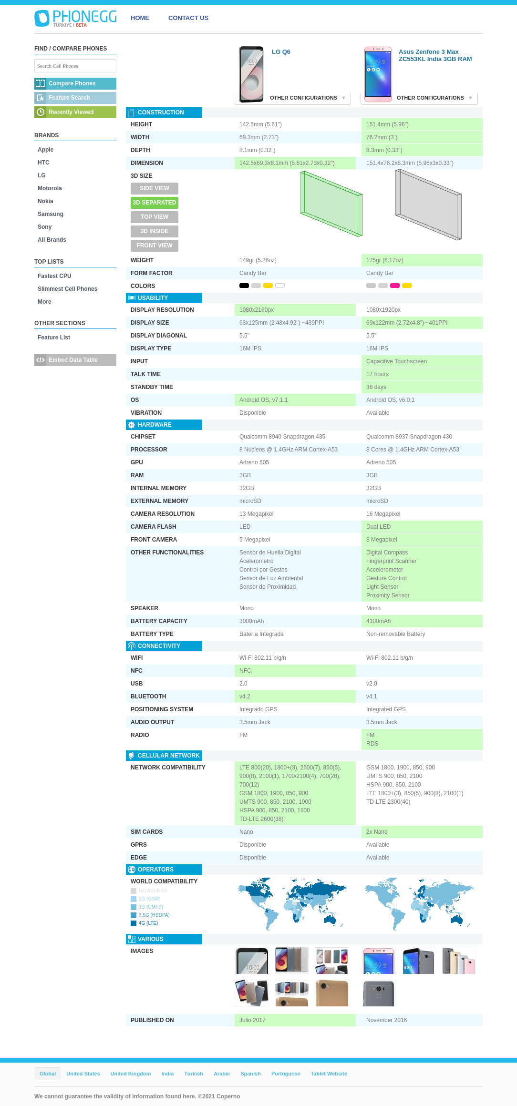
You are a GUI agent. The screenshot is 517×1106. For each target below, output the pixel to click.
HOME (140, 17)
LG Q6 (281, 51)
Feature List (54, 337)
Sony (45, 227)
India (167, 1073)
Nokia (45, 201)
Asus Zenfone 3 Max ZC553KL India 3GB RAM (435, 55)
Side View (154, 188)
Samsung (50, 214)
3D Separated (154, 202)
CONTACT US (188, 17)
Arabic (222, 1073)
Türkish (193, 1073)
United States (83, 1073)
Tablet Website (328, 1073)
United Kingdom (131, 1073)
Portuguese (285, 1073)
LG (42, 175)
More (45, 301)
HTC (44, 162)
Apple (45, 149)
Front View (154, 245)
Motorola (50, 188)
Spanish (250, 1073)
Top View (154, 217)
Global (48, 1073)
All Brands (52, 239)
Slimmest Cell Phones (67, 289)
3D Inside (155, 231)
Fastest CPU (55, 276)
